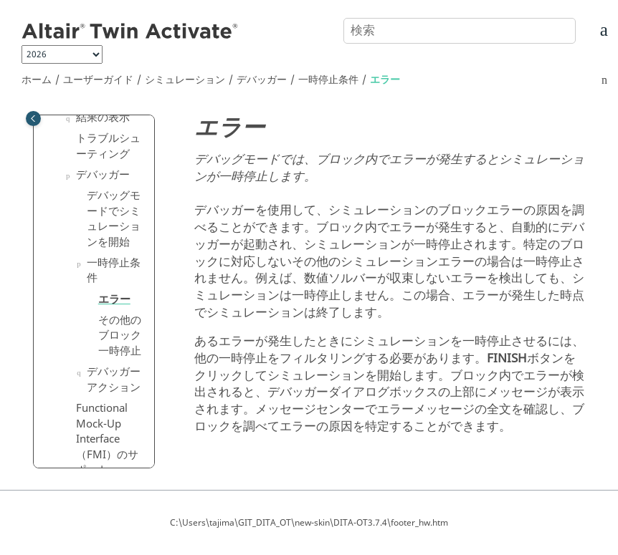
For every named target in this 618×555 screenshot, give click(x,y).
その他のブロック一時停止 (119, 335)
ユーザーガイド (98, 79)
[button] (70, 118)
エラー (385, 79)
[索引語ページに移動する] (586, 34)
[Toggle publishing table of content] (33, 118)
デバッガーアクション (114, 379)
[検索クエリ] (459, 31)
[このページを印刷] (604, 80)
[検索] (548, 29)
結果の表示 (103, 117)
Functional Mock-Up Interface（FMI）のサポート (107, 439)
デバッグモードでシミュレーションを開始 (114, 219)
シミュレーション (185, 79)
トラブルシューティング (108, 146)
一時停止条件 (328, 79)
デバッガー (262, 79)
